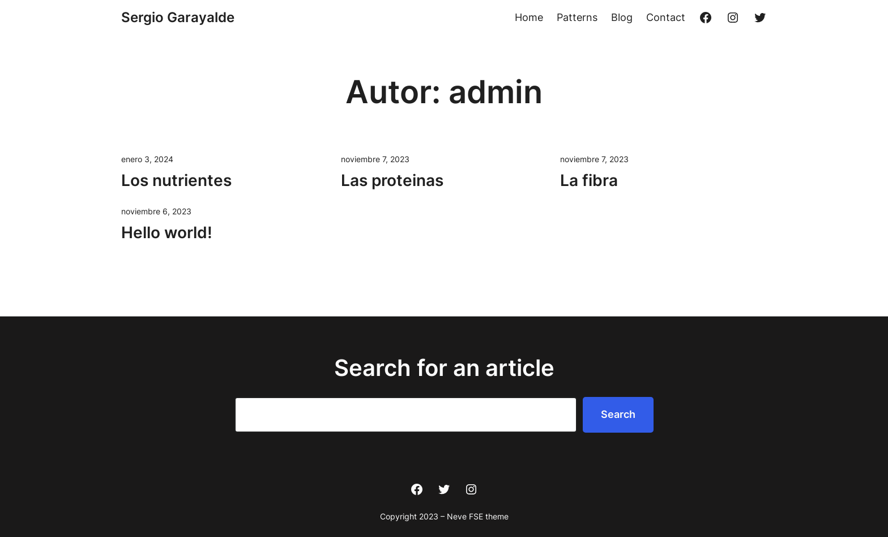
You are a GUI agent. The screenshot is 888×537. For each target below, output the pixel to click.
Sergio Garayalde (177, 17)
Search (618, 414)
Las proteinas (392, 180)
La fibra (589, 180)
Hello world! (166, 232)
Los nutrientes (176, 180)
